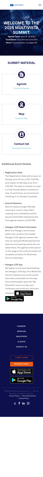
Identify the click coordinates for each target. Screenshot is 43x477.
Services (21, 331)
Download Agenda (21, 88)
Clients (21, 342)
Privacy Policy (14, 396)
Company (21, 326)
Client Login (21, 357)
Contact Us (21, 347)
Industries (21, 336)
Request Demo (21, 364)
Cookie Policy (24, 398)
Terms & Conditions (29, 396)
